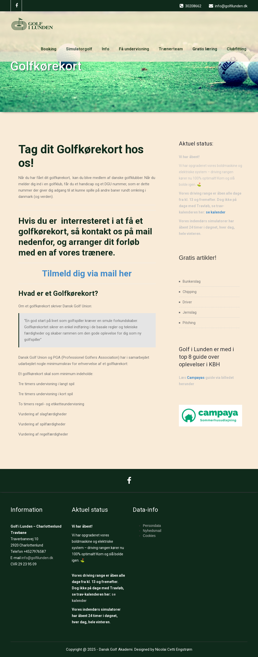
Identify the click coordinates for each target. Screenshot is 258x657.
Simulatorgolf (79, 49)
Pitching (189, 323)
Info (105, 49)
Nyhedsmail (152, 531)
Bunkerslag (192, 281)
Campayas (196, 378)
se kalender (215, 212)
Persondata (152, 526)
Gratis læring (204, 49)
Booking (48, 49)
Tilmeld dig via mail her (87, 273)
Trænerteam (171, 49)
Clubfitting (236, 49)
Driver (187, 302)
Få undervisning (134, 49)
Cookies (149, 536)
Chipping (190, 292)
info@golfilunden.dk (37, 558)
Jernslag (190, 312)
